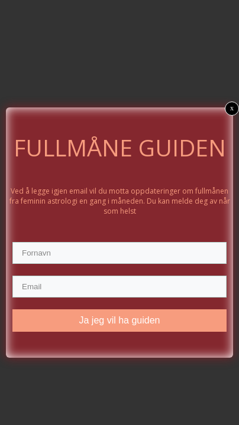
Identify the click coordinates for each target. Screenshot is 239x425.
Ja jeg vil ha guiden (119, 320)
